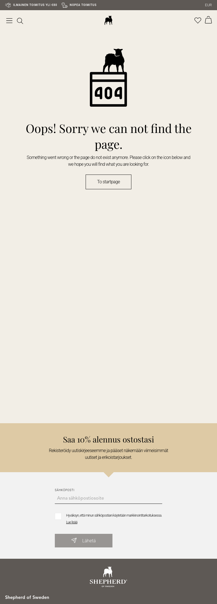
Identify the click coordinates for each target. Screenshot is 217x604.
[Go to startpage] (108, 576)
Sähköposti (65, 490)
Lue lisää (71, 522)
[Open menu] (9, 20)
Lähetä (83, 540)
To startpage (108, 181)
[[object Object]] (20, 20)
